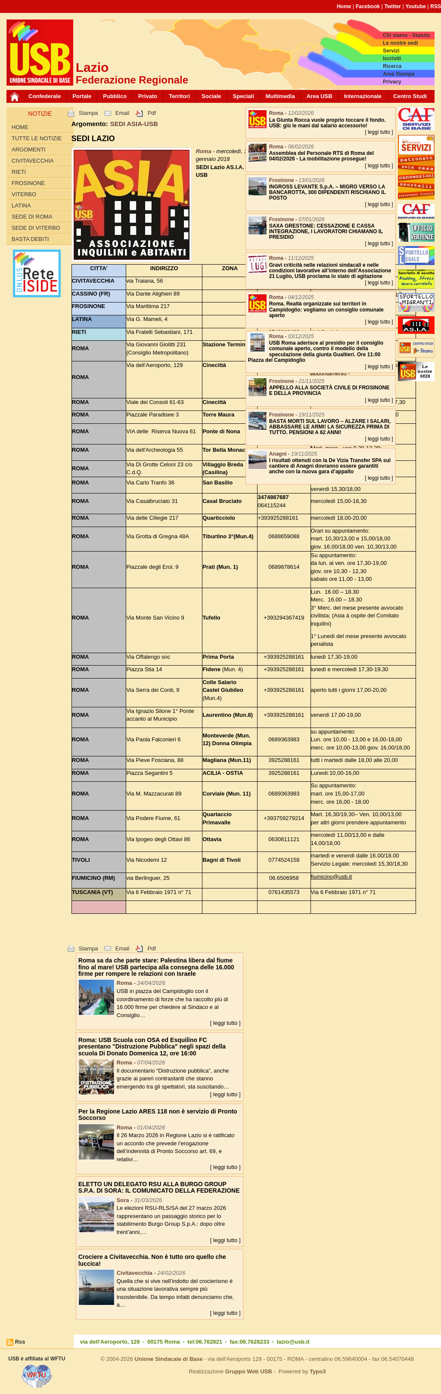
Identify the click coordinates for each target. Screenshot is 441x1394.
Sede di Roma (32, 216)
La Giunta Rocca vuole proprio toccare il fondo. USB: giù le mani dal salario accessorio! (327, 123)
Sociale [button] (211, 96)
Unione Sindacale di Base (169, 1359)
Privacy (392, 82)
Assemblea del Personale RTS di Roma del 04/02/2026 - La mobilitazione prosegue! (321, 156)
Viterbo (24, 194)
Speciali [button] (243, 96)
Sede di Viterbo (36, 228)
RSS (435, 6)
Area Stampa (398, 74)
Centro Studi (410, 96)
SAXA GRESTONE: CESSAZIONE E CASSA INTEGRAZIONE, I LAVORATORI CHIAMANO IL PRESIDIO (326, 231)
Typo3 (318, 1371)
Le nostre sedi (400, 43)
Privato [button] (147, 96)
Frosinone (28, 183)
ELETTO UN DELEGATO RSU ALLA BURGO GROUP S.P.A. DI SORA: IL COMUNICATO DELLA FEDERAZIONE (159, 1187)
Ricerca (392, 66)
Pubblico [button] (115, 96)
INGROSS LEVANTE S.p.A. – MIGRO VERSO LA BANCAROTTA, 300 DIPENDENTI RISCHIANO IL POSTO (327, 192)
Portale (81, 96)
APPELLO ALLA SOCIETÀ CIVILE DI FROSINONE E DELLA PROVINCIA (329, 390)
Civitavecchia (33, 160)
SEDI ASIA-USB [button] (134, 123)
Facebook (368, 6)
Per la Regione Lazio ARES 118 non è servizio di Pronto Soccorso (157, 1114)
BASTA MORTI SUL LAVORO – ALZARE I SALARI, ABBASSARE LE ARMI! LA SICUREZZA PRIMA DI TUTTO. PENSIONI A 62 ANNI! (330, 426)
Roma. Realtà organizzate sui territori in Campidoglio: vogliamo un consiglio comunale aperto (326, 309)
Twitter (393, 6)
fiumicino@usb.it (331, 876)
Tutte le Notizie (37, 138)
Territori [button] (179, 96)
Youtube (416, 6)
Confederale (44, 96)
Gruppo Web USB (248, 1371)
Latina (21, 205)
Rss (20, 1341)
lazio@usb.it (293, 1341)
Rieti (19, 172)
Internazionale (363, 96)
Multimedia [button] (280, 96)
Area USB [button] (319, 96)
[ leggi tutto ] (225, 1023)
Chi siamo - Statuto (406, 35)
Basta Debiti (30, 239)
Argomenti (29, 149)
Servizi (391, 51)
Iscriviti (392, 59)
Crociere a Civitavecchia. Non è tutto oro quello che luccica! (152, 1260)
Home (344, 6)
